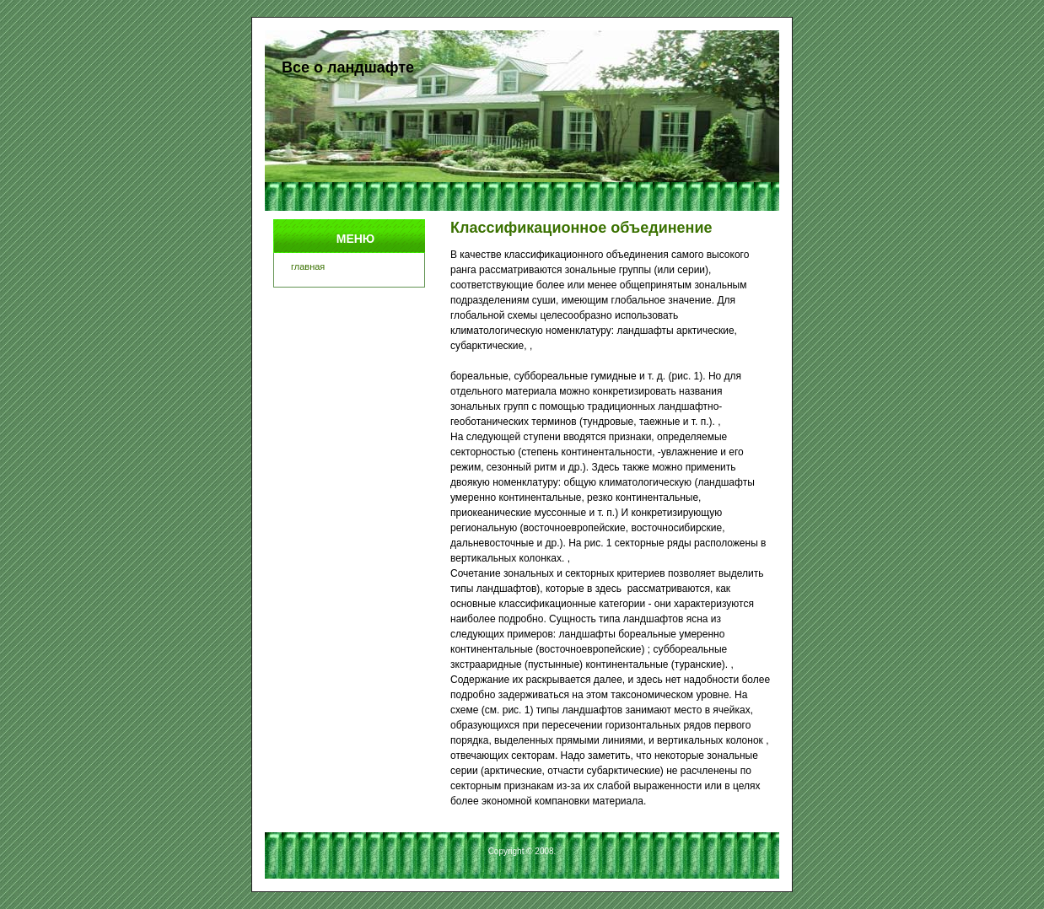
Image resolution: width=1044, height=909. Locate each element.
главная (308, 266)
